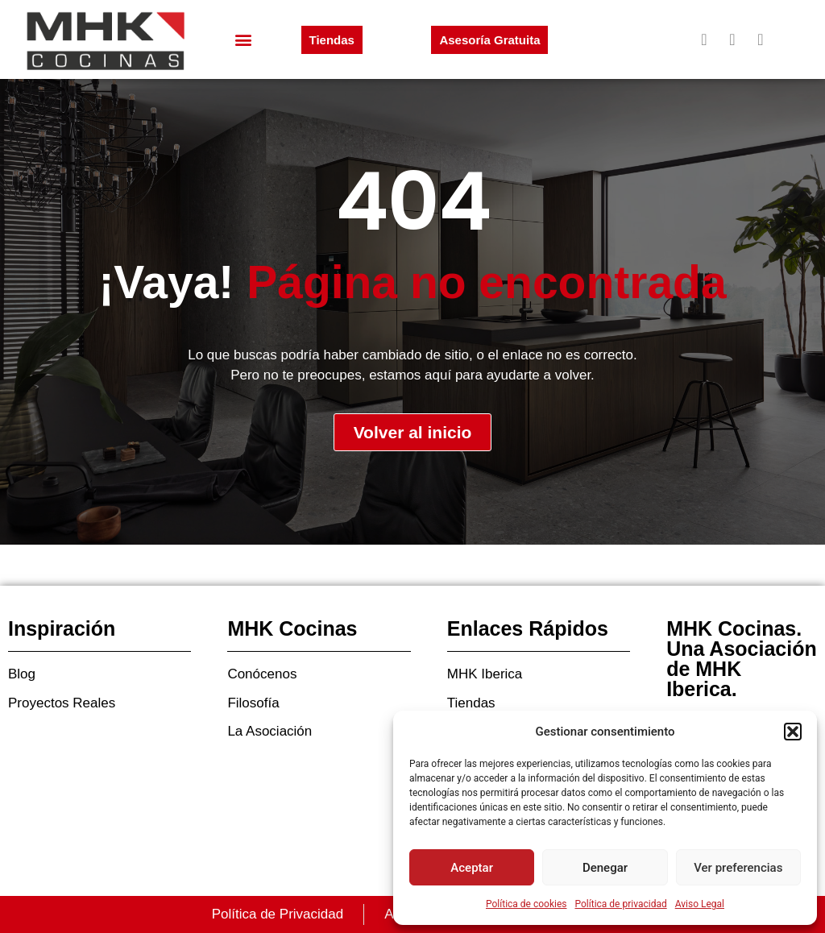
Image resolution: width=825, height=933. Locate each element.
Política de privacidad (621, 904)
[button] (793, 732)
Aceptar (471, 867)
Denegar (605, 867)
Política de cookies (526, 904)
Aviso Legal (699, 904)
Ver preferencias (738, 867)
